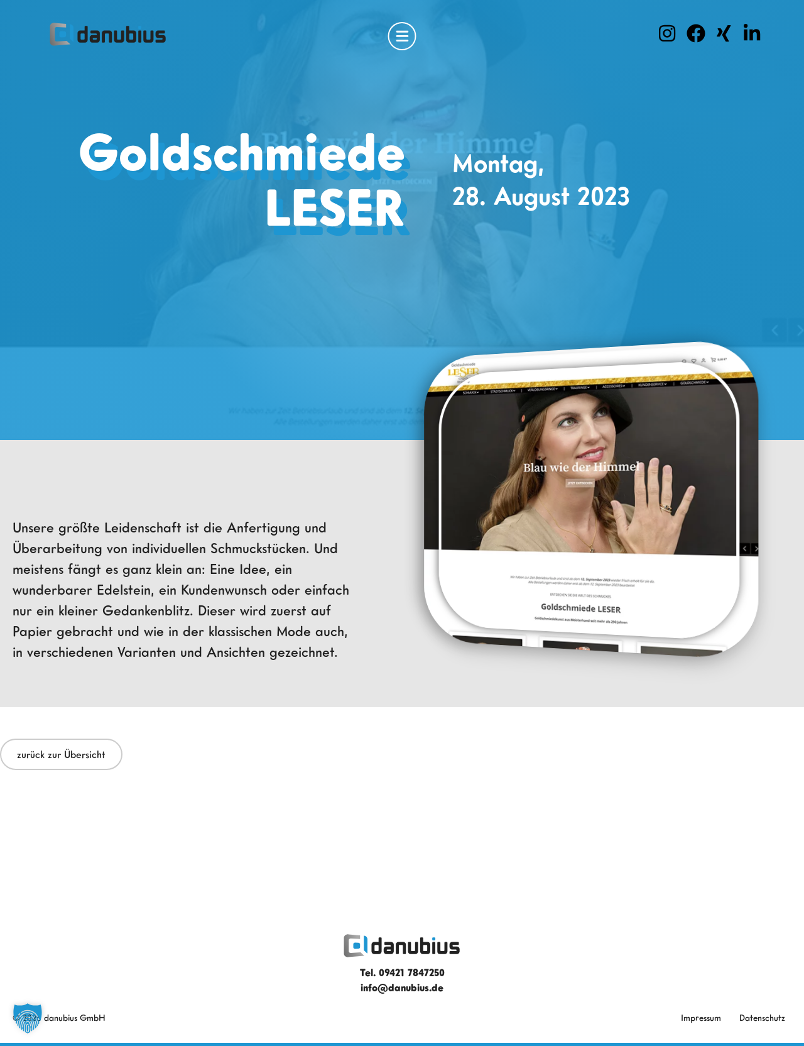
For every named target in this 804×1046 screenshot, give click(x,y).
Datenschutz (762, 1017)
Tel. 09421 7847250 (402, 972)
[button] (27, 1018)
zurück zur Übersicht (61, 754)
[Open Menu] (402, 36)
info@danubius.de (402, 987)
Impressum (701, 1017)
